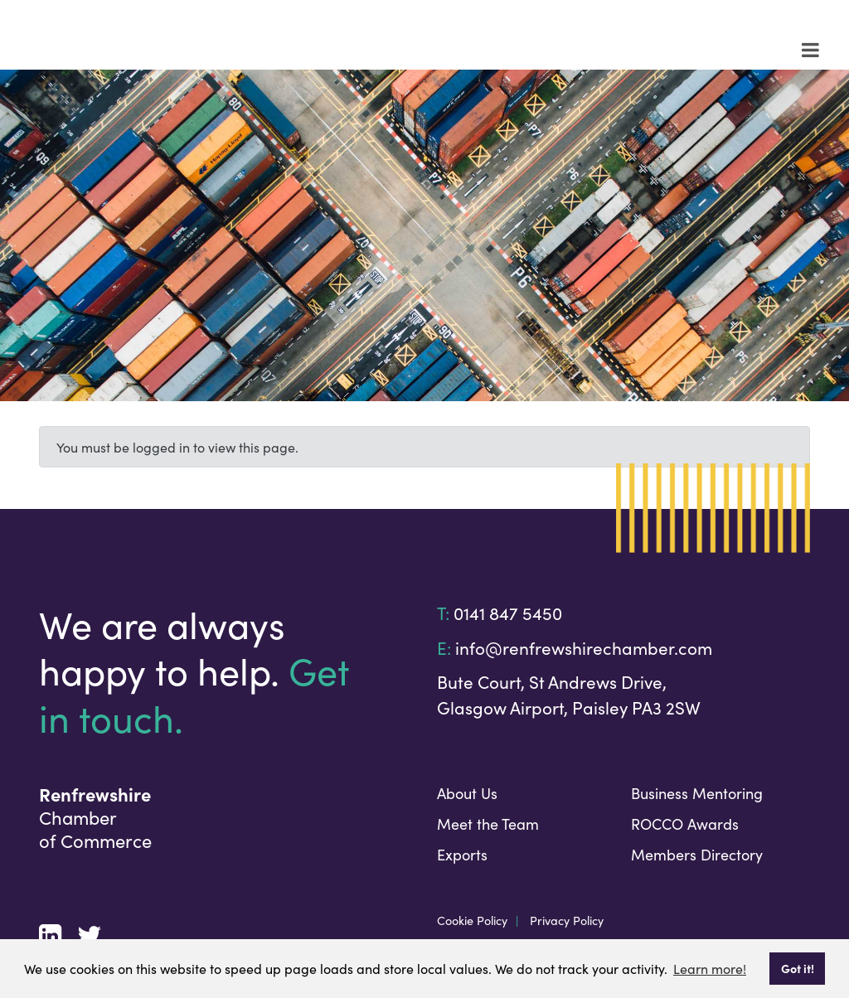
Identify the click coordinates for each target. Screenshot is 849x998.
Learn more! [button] (709, 968)
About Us (467, 792)
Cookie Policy (472, 920)
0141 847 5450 (508, 612)
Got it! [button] (797, 968)
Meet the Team (488, 823)
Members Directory (697, 854)
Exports (462, 854)
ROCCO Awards (685, 823)
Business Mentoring (697, 792)
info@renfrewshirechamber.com (583, 647)
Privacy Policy (567, 920)
